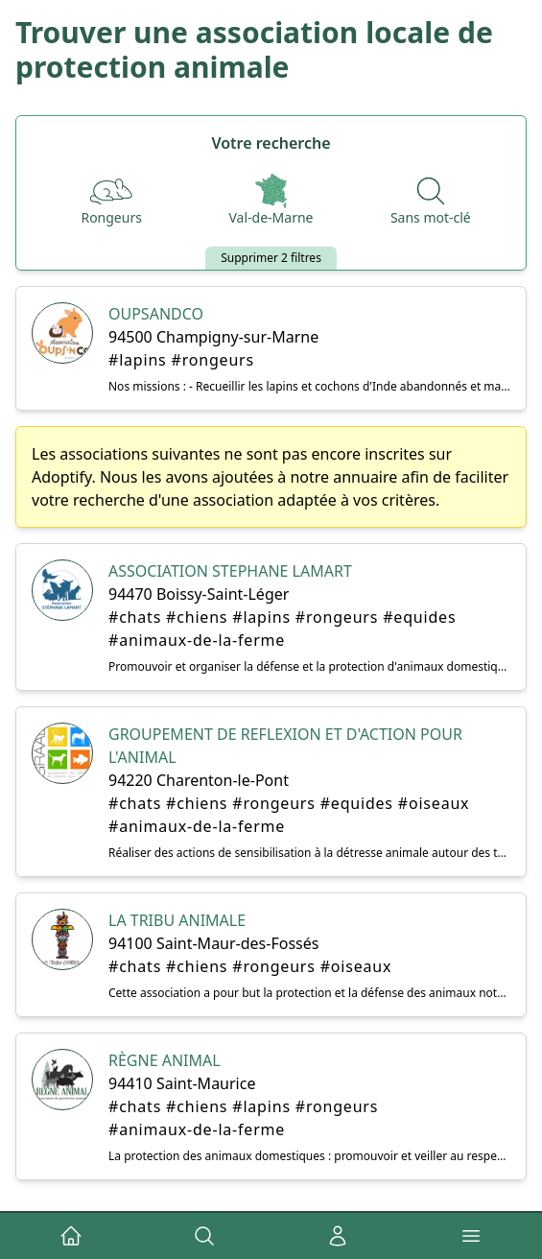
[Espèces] (111, 200)
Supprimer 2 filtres (271, 257)
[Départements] (270, 200)
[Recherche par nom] (431, 200)
